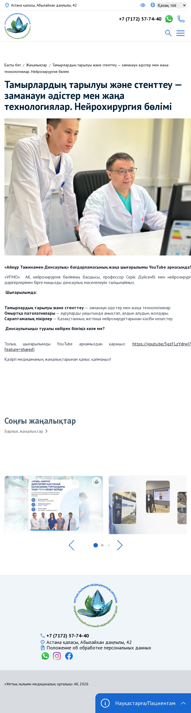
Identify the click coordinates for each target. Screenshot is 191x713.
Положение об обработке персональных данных (98, 647)
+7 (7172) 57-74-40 (140, 18)
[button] (71, 545)
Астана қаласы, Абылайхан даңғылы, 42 (44, 5)
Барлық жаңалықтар (26, 434)
